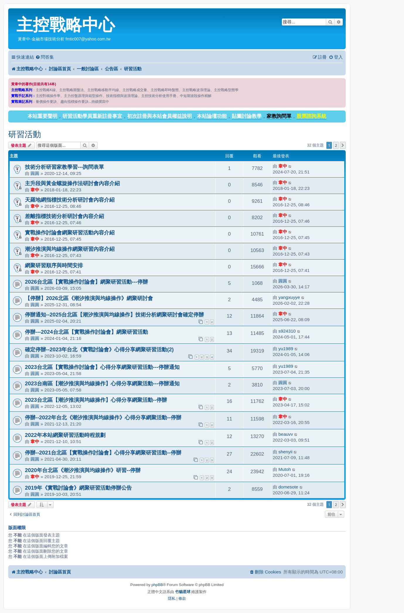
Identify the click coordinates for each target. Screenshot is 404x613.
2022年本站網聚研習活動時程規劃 (65, 435)
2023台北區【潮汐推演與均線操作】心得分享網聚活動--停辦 (96, 400)
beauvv (285, 434)
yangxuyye (289, 297)
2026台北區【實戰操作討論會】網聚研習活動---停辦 (86, 282)
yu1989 (285, 348)
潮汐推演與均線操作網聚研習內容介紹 (70, 249)
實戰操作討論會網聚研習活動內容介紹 (70, 232)
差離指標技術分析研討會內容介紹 (64, 216)
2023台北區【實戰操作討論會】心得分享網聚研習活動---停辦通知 (102, 367)
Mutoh (284, 469)
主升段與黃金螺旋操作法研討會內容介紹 (72, 183)
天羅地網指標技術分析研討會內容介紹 (70, 200)
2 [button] (336, 145)
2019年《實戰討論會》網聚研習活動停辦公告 (78, 488)
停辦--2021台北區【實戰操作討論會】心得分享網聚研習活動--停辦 (103, 452)
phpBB (157, 585)
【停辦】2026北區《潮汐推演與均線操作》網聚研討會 (89, 298)
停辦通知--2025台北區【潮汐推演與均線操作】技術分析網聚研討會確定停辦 (114, 314)
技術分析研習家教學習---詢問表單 (64, 167)
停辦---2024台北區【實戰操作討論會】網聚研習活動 (86, 332)
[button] (343, 145)
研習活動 (24, 134)
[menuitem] (44, 57)
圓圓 (34, 173)
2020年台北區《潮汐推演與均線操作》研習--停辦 (83, 470)
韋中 (282, 166)
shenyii (285, 451)
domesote (288, 486)
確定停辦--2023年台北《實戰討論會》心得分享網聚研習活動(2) (99, 349)
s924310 (287, 330)
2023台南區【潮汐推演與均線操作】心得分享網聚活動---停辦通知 (102, 383)
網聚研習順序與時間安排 (54, 265)
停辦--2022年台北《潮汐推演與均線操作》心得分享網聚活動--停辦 (103, 417)
